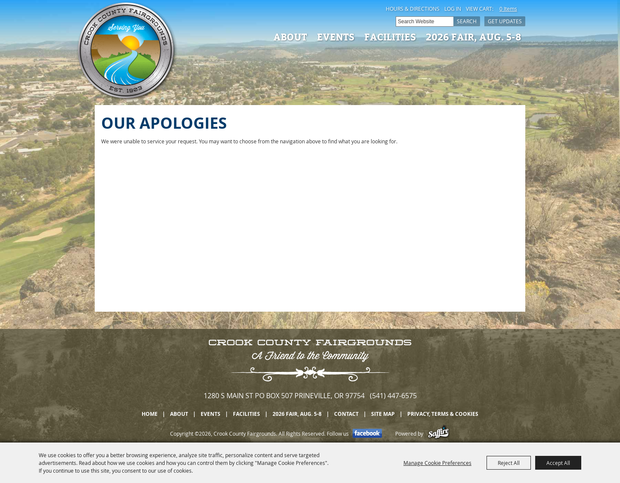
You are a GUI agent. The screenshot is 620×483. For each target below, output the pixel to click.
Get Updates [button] (505, 21)
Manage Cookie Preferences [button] (437, 462)
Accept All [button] (558, 462)
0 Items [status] (508, 8)
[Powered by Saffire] (438, 433)
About (290, 36)
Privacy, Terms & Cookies (442, 414)
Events (335, 36)
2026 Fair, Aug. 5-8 (473, 36)
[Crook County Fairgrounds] (127, 51)
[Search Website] (424, 21)
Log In (452, 8)
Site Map (383, 414)
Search (467, 21)
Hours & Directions (413, 8)
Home (150, 414)
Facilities (390, 36)
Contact (346, 414)
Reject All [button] (509, 462)
